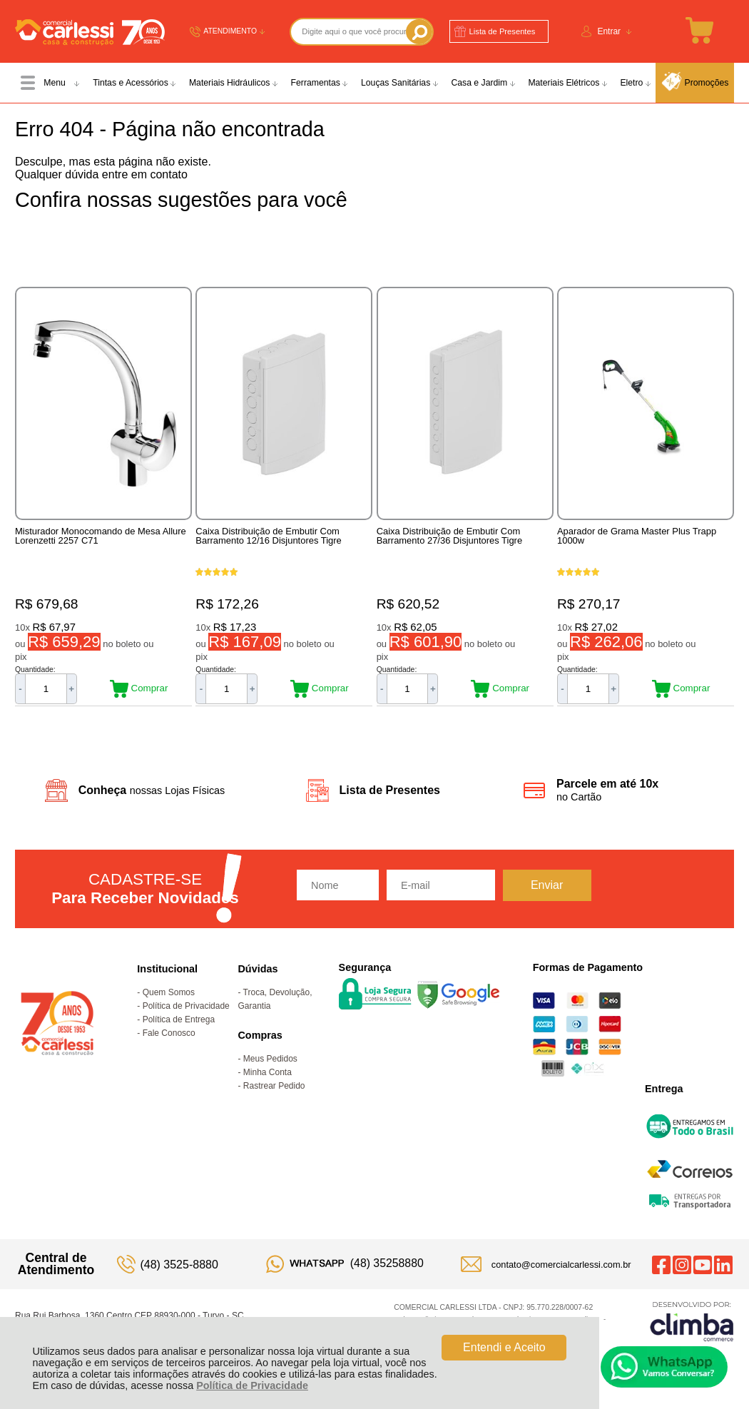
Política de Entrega (179, 1019)
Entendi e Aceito (504, 1347)
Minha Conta (267, 1072)
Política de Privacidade (252, 1385)
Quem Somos (169, 992)
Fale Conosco (169, 1033)
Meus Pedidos (270, 1059)
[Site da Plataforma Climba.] (692, 1321)
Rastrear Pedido (274, 1086)
